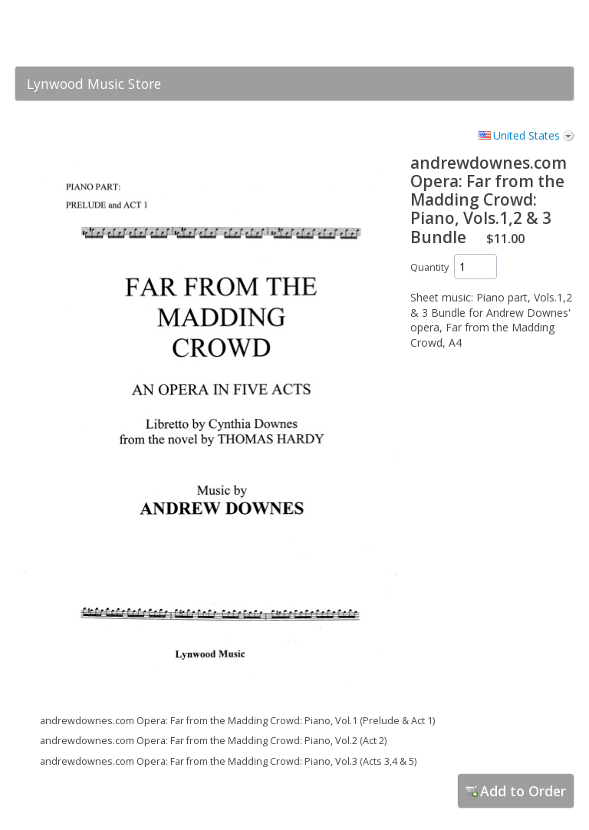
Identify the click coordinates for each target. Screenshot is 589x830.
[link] (532, 33)
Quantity (429, 267)
